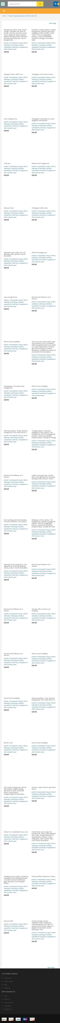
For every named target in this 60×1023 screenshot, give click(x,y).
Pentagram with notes (40, 208)
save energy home (10, 119)
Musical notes (9, 208)
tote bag (14, 45)
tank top (15, 47)
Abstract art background (40, 163)
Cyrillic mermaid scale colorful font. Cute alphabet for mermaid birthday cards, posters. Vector (43, 477)
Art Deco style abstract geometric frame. (44, 788)
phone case (12, 49)
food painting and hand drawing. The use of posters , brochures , (15, 521)
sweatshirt (7, 47)
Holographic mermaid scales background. (14, 387)
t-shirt (25, 43)
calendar (7, 45)
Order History (8, 981)
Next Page (52, 23)
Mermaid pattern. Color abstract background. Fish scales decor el (43, 699)
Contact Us (7, 1009)
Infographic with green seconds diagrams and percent (43, 120)
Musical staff (8, 921)
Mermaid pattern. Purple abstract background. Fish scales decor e (16, 432)
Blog (5, 985)
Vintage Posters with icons (13, 74)
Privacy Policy (8, 1002)
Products (7, 988)
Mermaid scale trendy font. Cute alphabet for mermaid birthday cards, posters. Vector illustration (15, 566)
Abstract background (39, 252)
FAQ (5, 996)
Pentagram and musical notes (42, 74)
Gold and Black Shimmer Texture (43, 876)
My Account (8, 978)
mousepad (13, 43)
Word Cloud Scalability (12, 342)
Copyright (7, 1006)
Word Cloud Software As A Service (41, 298)
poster (6, 43)
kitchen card (8, 743)
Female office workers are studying (41, 610)
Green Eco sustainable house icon (16, 832)
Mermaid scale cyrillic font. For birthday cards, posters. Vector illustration (15, 254)
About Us (7, 999)
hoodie (20, 45)
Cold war (7, 163)
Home (4, 16)
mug (20, 43)
